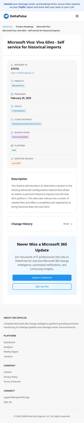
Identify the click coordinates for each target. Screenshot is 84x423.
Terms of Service (12, 381)
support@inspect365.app (17, 397)
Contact (8, 372)
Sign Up (8, 401)
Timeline (8, 356)
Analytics (8, 346)
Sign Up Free (42, 286)
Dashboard (9, 342)
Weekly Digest (11, 351)
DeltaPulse (7, 26)
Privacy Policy (10, 376)
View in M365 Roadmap (22, 73)
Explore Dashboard (42, 277)
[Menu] (77, 16)
